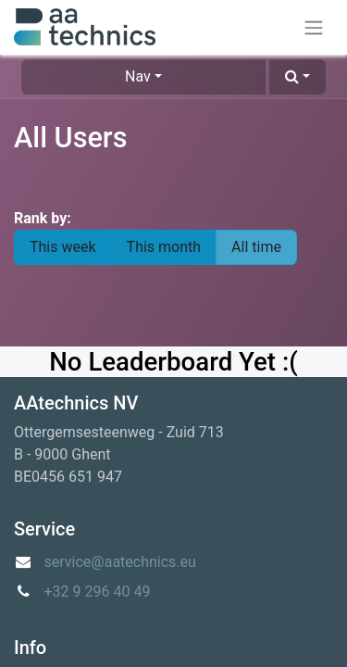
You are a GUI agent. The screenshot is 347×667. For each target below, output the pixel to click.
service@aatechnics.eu (120, 562)
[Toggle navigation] (313, 27)
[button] (297, 76)
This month (164, 247)
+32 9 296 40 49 (97, 591)
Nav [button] (138, 76)
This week (63, 247)
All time (256, 247)
